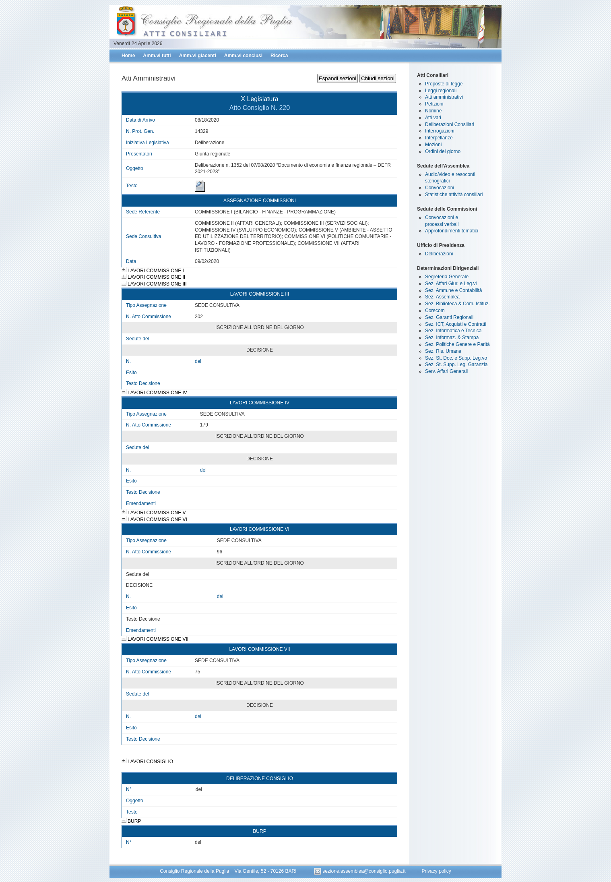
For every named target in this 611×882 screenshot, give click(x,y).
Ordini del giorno (442, 151)
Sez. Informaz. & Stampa (452, 337)
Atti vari (433, 117)
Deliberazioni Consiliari (449, 124)
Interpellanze (439, 138)
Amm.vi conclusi (243, 55)
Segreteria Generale (447, 277)
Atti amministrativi (444, 97)
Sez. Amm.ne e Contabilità (453, 290)
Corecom (435, 310)
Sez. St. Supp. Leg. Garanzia (456, 364)
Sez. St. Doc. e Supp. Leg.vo (456, 358)
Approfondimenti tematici (451, 231)
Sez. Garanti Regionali (449, 317)
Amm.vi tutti (157, 55)
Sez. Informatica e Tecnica (453, 330)
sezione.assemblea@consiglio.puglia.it (360, 871)
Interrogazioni (439, 131)
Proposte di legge (443, 84)
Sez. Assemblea (442, 297)
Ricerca (279, 55)
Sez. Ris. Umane (443, 351)
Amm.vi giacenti (197, 55)
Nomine (433, 111)
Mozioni (433, 144)
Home (128, 55)
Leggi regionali (440, 90)
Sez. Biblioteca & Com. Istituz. (457, 303)
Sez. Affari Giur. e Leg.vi (451, 283)
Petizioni (434, 104)
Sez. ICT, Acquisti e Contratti (455, 324)
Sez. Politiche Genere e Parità (457, 344)
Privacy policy (436, 871)
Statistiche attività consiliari (454, 194)
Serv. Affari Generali (446, 371)
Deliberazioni (439, 254)
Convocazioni (439, 187)
